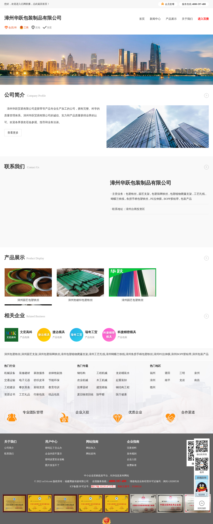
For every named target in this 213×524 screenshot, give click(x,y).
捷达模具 (58, 332)
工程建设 (9, 387)
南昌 (197, 380)
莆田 (167, 373)
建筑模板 (101, 387)
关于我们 (187, 18)
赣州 (152, 387)
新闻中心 (155, 18)
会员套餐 (167, 4)
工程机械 (101, 373)
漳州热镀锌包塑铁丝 (80, 300)
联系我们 (9, 453)
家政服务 (39, 373)
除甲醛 (100, 394)
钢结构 (81, 373)
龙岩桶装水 (123, 373)
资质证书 (9, 394)
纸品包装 (54, 394)
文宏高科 (26, 332)
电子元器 (24, 380)
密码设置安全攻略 (54, 459)
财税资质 (39, 387)
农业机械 (82, 380)
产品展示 (171, 18)
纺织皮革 (39, 380)
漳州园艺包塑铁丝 (28, 300)
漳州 (152, 380)
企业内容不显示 (53, 453)
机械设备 (9, 373)
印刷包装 (39, 394)
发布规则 (131, 453)
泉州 (197, 373)
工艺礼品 (24, 394)
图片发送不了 (52, 465)
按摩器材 (82, 387)
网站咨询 (91, 453)
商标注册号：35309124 (129, 486)
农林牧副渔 (55, 373)
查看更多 (12, 132)
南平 (167, 380)
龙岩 (182, 380)
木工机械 (101, 380)
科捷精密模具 (127, 332)
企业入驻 (131, 459)
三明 (182, 373)
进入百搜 (203, 18)
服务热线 (194, 4)
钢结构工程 (123, 387)
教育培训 (54, 387)
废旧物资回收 (85, 394)
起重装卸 (121, 380)
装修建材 (24, 373)
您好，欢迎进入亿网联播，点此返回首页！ (27, 4)
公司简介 (9, 448)
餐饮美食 (24, 387)
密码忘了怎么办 (53, 448)
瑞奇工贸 (91, 332)
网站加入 (91, 448)
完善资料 (131, 448)
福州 (152, 373)
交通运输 (9, 380)
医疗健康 (121, 394)
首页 (142, 18)
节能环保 (54, 380)
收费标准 (131, 465)
